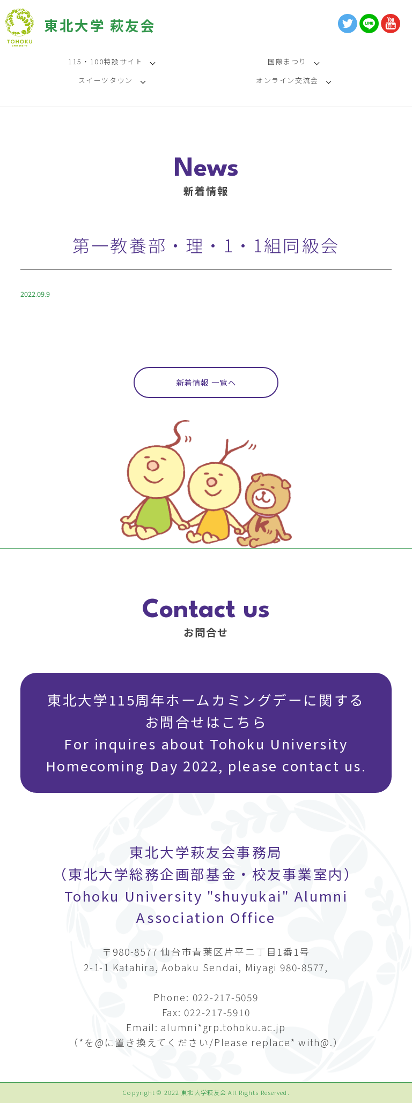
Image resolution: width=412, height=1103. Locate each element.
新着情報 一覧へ (206, 382)
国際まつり (287, 61)
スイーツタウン (105, 80)
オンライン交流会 (287, 80)
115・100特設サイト (105, 61)
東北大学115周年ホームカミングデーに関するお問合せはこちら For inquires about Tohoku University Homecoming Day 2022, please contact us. (206, 732)
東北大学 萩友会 (100, 25)
